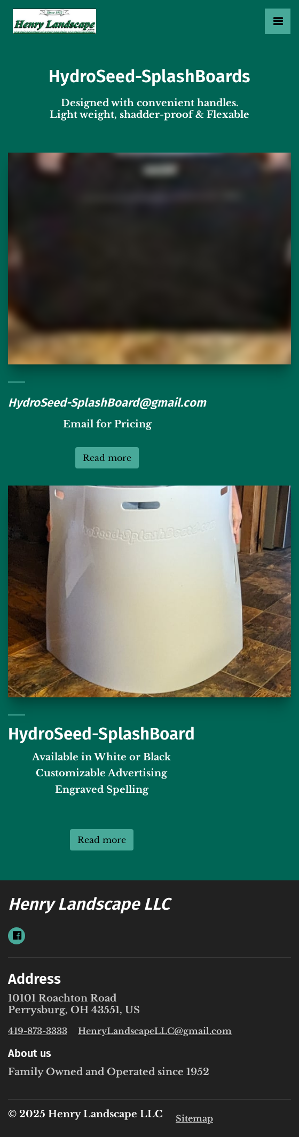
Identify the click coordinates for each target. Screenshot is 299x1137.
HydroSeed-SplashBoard (101, 734)
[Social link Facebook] (16, 935)
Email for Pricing (107, 424)
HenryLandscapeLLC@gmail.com (155, 1030)
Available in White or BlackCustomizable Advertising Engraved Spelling (101, 781)
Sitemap (194, 1118)
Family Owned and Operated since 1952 (108, 1072)
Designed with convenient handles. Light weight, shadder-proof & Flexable (149, 109)
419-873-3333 (37, 1030)
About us (29, 1053)
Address (34, 979)
